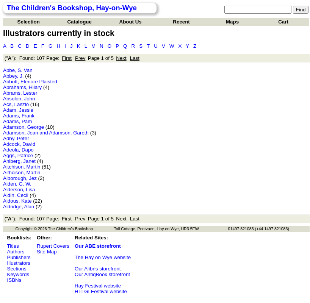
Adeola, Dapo (18, 150)
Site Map (47, 252)
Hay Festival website (98, 286)
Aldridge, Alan (18, 206)
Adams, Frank (18, 116)
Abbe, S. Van (18, 70)
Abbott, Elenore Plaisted (30, 81)
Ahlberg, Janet (19, 161)
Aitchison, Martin (22, 167)
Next (121, 58)
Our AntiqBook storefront (102, 274)
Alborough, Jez (20, 178)
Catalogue (79, 22)
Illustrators (18, 263)
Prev (80, 58)
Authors (16, 252)
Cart (283, 22)
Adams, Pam (17, 121)
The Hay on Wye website (103, 257)
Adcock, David (19, 144)
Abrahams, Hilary (22, 87)
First (67, 58)
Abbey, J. (13, 76)
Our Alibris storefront (98, 269)
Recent (181, 22)
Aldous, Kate (17, 201)
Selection (28, 22)
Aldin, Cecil (15, 195)
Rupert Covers (53, 246)
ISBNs (14, 280)
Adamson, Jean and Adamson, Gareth (46, 133)
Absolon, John (19, 99)
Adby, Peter (16, 138)
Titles (13, 246)
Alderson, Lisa (19, 189)
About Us (130, 22)
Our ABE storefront (98, 246)
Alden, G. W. (17, 184)
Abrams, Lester (20, 93)
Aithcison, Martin (22, 172)
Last (134, 58)
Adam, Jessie (18, 110)
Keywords (18, 274)
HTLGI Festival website (101, 291)
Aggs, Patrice (18, 155)
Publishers (19, 257)
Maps (232, 22)
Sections (17, 269)
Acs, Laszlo (16, 104)
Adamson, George (23, 127)
